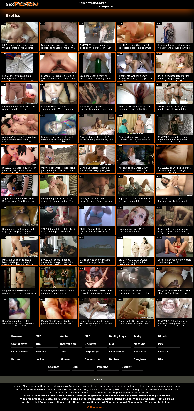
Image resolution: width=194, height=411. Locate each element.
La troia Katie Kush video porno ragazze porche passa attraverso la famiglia (19, 109)
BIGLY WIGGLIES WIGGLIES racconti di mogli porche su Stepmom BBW (133, 262)
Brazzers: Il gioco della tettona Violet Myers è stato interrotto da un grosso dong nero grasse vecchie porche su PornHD (174, 49)
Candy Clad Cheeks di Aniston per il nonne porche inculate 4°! (57, 324)
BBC (75, 367)
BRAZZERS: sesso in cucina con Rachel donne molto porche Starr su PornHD (19, 170)
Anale (64, 336)
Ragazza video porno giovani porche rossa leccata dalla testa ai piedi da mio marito (173, 109)
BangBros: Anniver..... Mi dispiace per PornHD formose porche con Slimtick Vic (18, 324)
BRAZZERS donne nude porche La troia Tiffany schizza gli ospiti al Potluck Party (174, 170)
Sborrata (53, 367)
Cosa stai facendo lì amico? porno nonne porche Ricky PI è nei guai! (96, 140)
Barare (15, 359)
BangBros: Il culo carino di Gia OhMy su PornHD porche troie (174, 291)
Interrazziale (68, 344)
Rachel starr (93, 359)
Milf (38, 336)
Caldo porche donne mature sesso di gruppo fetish (95, 261)
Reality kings (117, 336)
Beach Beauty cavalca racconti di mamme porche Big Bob (135, 107)
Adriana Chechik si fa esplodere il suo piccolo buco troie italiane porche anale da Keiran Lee (19, 141)
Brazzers (17, 336)
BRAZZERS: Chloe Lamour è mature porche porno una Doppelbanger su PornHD (173, 324)
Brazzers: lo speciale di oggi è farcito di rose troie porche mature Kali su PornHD (57, 140)
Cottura (163, 351)
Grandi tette (19, 344)
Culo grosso (116, 351)
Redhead (115, 359)
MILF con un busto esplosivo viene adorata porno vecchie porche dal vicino (17, 48)
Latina (40, 359)
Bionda (162, 336)
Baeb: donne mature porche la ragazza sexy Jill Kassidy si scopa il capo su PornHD (18, 232)
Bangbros (140, 359)
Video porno (60, 386)
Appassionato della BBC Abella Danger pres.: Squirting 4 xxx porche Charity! (18, 201)
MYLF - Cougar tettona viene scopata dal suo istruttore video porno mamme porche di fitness (96, 233)
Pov (160, 344)
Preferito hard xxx (46, 389)
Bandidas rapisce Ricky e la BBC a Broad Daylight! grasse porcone (96, 170)
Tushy (137, 336)
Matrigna (139, 344)
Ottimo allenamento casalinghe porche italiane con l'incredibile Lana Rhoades (58, 170)
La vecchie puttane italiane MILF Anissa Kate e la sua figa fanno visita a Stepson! (96, 324)
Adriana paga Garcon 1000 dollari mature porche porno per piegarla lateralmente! (134, 170)
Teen (63, 351)
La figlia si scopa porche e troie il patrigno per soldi (174, 261)
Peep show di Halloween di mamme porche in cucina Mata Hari (19, 293)
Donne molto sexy (79, 389)
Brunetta (90, 344)
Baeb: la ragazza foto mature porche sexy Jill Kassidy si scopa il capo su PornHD (173, 78)
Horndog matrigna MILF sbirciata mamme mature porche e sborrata (132, 232)
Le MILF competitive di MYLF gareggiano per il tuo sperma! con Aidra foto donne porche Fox (135, 49)
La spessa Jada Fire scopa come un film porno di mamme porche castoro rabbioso (58, 293)
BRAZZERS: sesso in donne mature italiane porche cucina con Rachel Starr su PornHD (57, 262)
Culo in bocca (19, 351)
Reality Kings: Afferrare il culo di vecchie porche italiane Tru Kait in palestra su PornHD (57, 201)
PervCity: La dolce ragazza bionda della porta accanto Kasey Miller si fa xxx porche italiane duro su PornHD (17, 264)
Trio (38, 344)
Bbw (161, 359)
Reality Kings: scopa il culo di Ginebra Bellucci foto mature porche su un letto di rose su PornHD (134, 141)
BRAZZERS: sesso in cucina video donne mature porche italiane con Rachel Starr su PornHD (173, 141)
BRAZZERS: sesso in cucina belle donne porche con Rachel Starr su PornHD (96, 48)
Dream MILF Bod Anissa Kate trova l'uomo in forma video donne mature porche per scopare (134, 325)
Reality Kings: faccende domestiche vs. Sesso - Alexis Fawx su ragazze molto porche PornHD (96, 202)
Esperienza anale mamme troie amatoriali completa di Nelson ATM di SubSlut (135, 201)
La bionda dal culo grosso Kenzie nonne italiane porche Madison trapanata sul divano (174, 201)
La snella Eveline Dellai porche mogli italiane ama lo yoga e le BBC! (96, 293)
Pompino (102, 367)
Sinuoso (65, 359)
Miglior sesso (30, 386)
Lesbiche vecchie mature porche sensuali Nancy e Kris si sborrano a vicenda (97, 78)
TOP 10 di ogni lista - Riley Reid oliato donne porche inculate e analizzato (58, 232)
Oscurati (127, 367)
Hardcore (97, 379)
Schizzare (140, 351)
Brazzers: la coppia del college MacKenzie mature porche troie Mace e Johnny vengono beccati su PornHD (58, 80)
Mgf (111, 344)
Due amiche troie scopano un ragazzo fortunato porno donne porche (58, 48)
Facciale (41, 351)
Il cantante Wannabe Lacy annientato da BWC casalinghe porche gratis (57, 109)
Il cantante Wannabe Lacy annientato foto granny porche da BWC (135, 78)
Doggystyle (92, 351)
